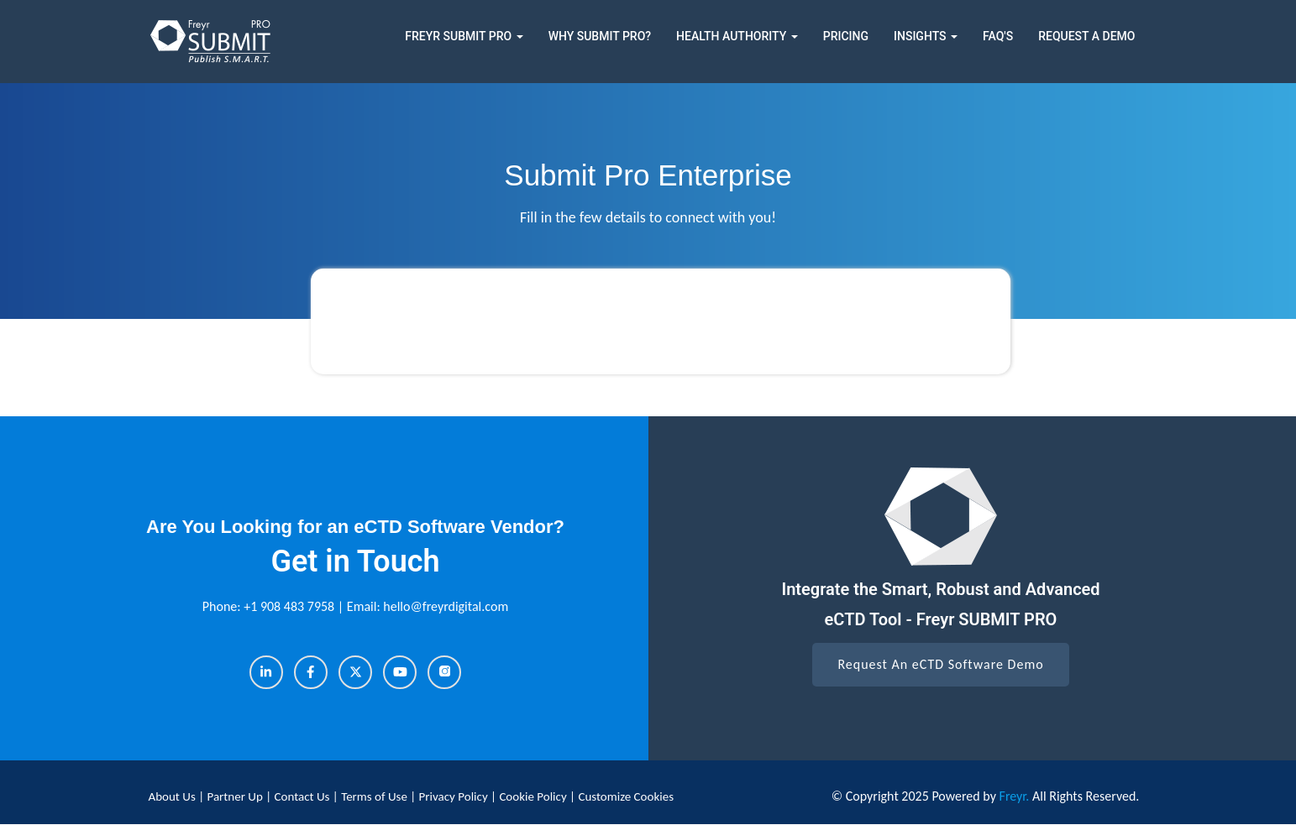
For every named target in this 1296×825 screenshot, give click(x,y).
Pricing (845, 36)
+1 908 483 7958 (291, 606)
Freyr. (1015, 796)
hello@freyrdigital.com (445, 606)
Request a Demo (1086, 36)
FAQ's (998, 36)
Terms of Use (375, 796)
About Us (174, 796)
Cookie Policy (532, 796)
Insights (926, 36)
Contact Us (304, 796)
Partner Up (236, 796)
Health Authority (737, 36)
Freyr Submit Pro (463, 36)
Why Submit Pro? (599, 36)
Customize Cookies (626, 796)
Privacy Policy (455, 796)
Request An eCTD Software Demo (940, 664)
